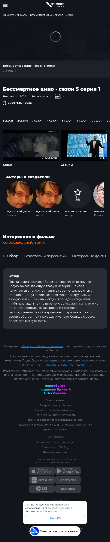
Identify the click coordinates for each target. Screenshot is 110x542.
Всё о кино (43, 441)
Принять (55, 518)
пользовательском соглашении (65, 364)
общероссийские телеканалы (42, 346)
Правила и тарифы (55, 429)
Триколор (48, 447)
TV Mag (63, 447)
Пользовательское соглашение (55, 409)
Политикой (50, 511)
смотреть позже (17, 103)
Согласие (64, 508)
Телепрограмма (64, 441)
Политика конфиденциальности (55, 414)
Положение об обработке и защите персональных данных (55, 424)
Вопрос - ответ (55, 400)
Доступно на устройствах (55, 405)
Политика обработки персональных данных (55, 419)
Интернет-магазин (55, 452)
